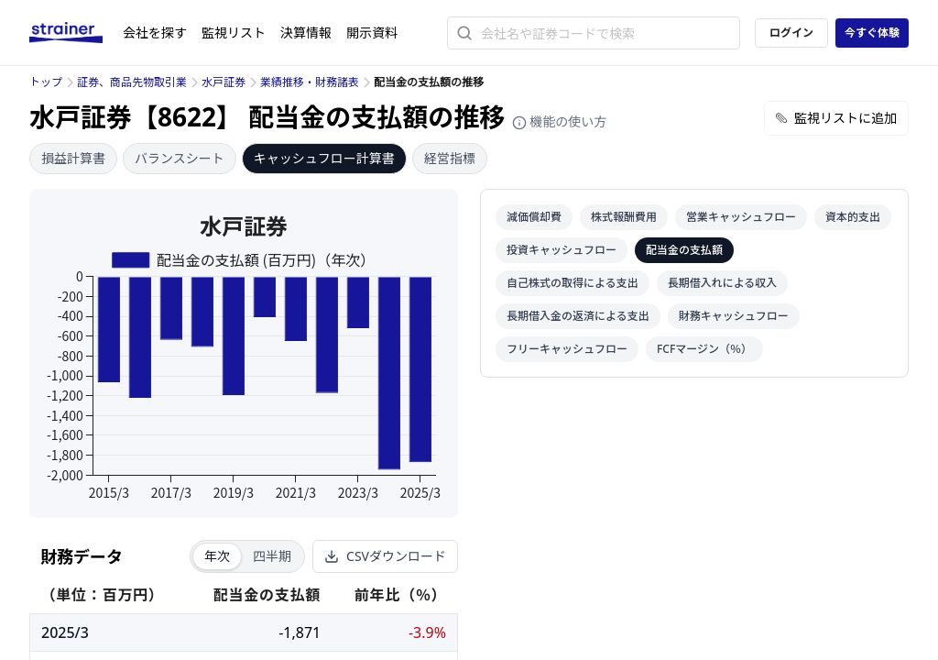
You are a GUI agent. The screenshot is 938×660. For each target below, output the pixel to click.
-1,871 (299, 632)
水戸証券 (223, 82)
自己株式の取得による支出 (572, 283)
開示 (372, 32)
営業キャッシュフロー (741, 217)
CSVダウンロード (385, 556)
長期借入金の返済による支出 (578, 316)
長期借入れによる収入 (723, 283)
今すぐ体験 (872, 32)
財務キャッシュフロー (734, 316)
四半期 (272, 556)
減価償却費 (534, 217)
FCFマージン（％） (704, 349)
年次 (217, 556)
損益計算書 (73, 158)
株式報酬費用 (624, 217)
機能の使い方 (559, 121)
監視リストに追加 (836, 117)
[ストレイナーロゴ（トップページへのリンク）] (76, 33)
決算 (306, 32)
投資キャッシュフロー (561, 250)
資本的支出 (852, 217)
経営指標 (449, 158)
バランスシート (179, 158)
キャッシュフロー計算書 (324, 158)
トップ (45, 82)
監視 (234, 32)
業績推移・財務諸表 (309, 82)
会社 (155, 32)
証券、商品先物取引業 (132, 82)
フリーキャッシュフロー (567, 349)
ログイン (791, 32)
